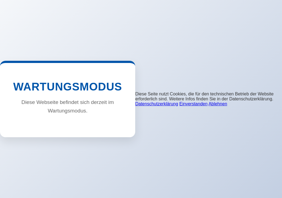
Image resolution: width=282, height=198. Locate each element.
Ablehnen (217, 103)
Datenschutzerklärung (156, 103)
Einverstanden (193, 103)
